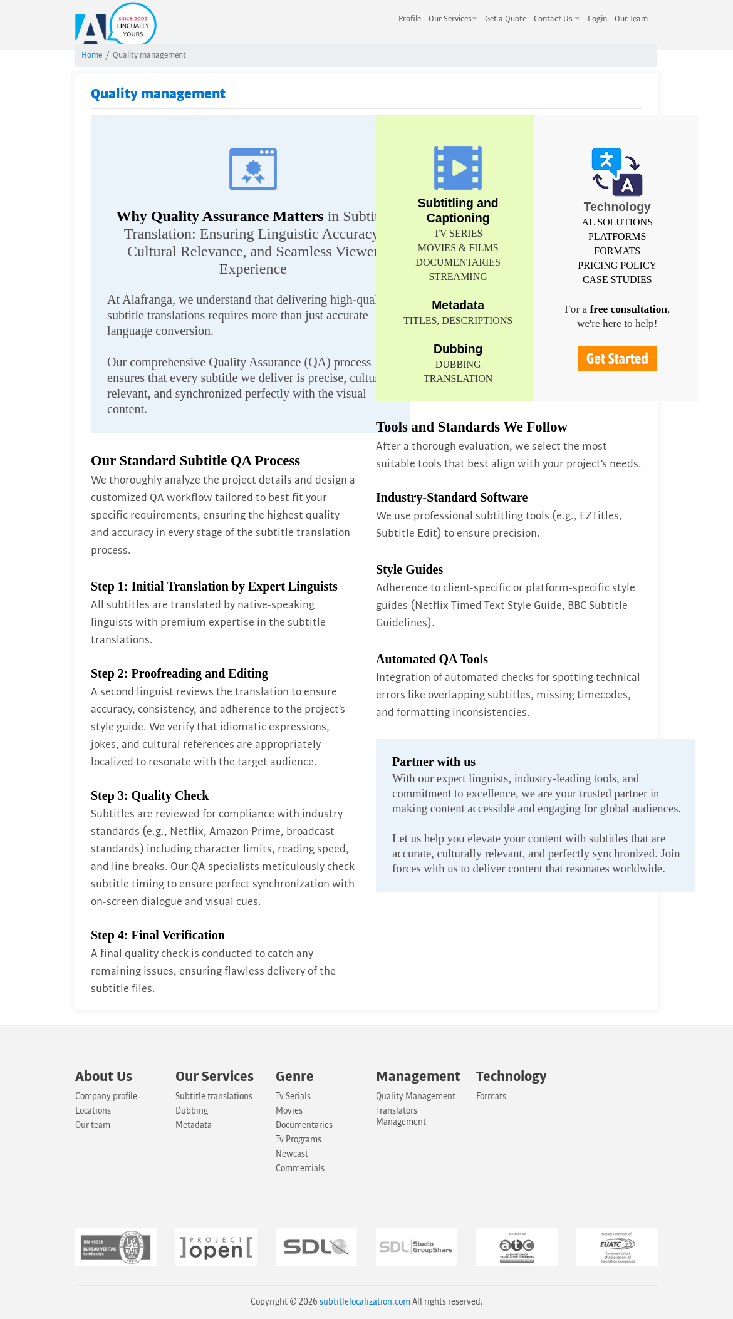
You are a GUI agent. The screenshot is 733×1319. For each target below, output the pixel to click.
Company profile (106, 1096)
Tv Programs (298, 1139)
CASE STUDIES (617, 279)
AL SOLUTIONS (617, 222)
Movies (289, 1110)
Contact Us (557, 18)
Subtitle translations (213, 1096)
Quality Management (415, 1096)
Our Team (631, 18)
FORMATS (617, 251)
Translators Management (401, 1116)
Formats (491, 1096)
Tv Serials (293, 1096)
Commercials (300, 1168)
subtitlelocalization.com (365, 1302)
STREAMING (458, 276)
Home (91, 55)
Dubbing (191, 1110)
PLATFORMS (617, 236)
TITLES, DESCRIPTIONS (457, 320)
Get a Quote (505, 18)
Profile (409, 18)
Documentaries (304, 1125)
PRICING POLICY (617, 265)
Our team (92, 1125)
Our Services (453, 18)
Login (597, 18)
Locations (93, 1110)
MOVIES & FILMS (458, 247)
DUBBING (458, 364)
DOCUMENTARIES (458, 262)
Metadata (193, 1125)
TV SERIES (458, 233)
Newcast (292, 1154)
